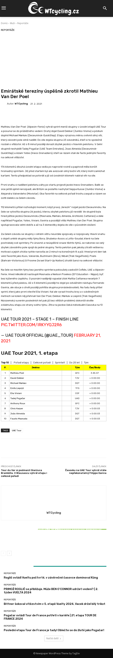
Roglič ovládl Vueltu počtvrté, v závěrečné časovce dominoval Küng (51, 577)
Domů (4, 23)
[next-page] (9, 553)
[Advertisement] (53, 60)
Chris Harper (16, 408)
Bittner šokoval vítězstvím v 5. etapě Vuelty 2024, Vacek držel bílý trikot (54, 539)
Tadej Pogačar (17, 398)
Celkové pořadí (42, 362)
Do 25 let (74, 362)
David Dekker (17, 378)
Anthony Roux (17, 403)
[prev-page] (3, 553)
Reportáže (22, 23)
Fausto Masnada (18, 418)
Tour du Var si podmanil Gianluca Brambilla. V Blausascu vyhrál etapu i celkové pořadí (24, 473)
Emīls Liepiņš (17, 388)
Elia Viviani (16, 393)
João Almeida (17, 413)
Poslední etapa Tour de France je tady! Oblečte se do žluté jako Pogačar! (54, 630)
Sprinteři (60, 362)
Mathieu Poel (17, 373)
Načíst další (53, 638)
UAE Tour (16, 430)
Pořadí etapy (21, 362)
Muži (12, 23)
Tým (86, 362)
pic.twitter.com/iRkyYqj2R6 (31, 324)
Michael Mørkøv (18, 383)
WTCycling (21, 103)
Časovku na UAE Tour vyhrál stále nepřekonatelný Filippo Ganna (85, 472)
